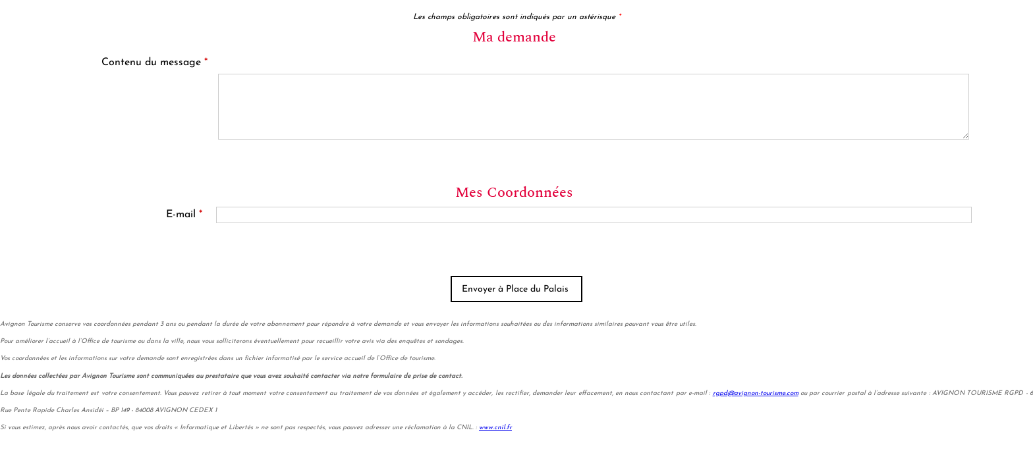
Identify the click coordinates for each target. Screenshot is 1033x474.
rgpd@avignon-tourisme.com (755, 393)
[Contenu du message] (593, 107)
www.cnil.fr (495, 427)
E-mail (184, 214)
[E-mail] (594, 215)
